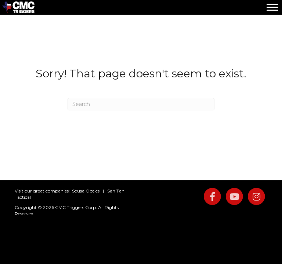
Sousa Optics (86, 191)
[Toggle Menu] (272, 7)
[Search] (141, 104)
